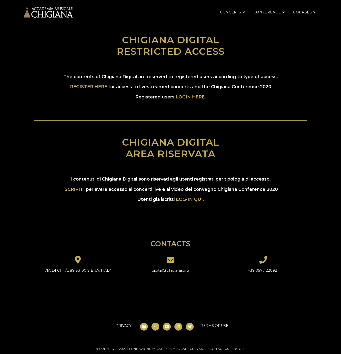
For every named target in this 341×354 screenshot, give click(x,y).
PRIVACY (123, 325)
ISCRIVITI (74, 189)
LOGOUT (238, 349)
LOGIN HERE (190, 97)
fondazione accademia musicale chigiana (167, 349)
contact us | (220, 349)
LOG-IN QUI (189, 199)
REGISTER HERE (88, 86)
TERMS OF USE (214, 325)
